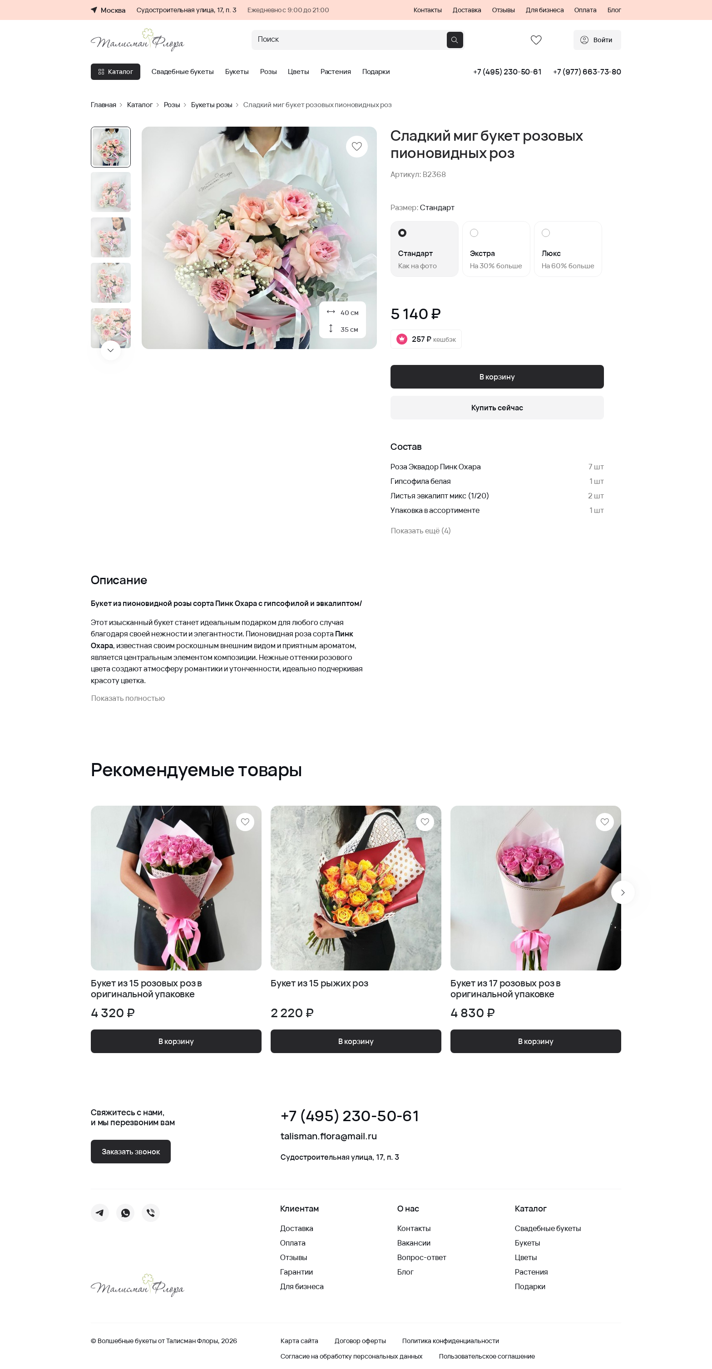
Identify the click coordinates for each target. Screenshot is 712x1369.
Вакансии (413, 1242)
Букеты (237, 72)
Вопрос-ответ (421, 1257)
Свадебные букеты (183, 72)
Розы (268, 72)
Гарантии (296, 1271)
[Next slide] (111, 350)
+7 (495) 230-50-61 (507, 71)
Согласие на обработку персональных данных (352, 1356)
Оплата (585, 10)
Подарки (376, 72)
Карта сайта (299, 1341)
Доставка (467, 10)
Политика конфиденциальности (450, 1341)
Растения (336, 72)
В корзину (497, 377)
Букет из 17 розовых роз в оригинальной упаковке (505, 989)
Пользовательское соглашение (487, 1356)
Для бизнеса (545, 10)
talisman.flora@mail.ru (329, 1136)
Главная (103, 104)
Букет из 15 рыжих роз (319, 983)
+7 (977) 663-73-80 (587, 71)
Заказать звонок (131, 1152)
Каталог (115, 71)
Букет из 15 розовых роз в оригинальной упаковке (146, 989)
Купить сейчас (497, 408)
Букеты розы (211, 104)
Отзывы (503, 10)
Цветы (298, 72)
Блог (614, 10)
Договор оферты (360, 1341)
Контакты (428, 10)
